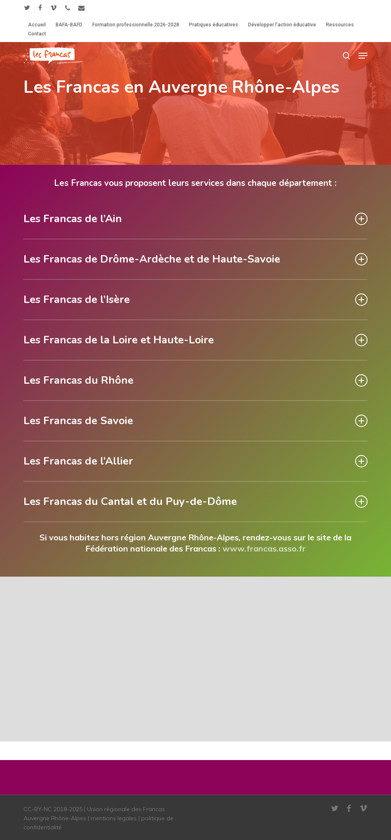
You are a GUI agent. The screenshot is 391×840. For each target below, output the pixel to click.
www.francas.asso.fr (264, 548)
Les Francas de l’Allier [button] (195, 461)
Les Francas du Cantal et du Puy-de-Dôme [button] (195, 501)
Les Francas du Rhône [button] (195, 380)
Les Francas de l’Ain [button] (195, 218)
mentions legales (114, 818)
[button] (363, 56)
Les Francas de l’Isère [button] (195, 299)
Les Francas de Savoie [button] (195, 420)
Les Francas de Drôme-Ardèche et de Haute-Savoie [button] (195, 259)
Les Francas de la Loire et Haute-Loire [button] (195, 340)
